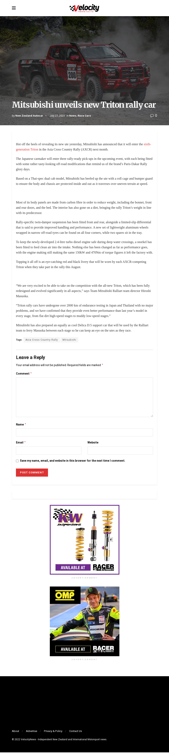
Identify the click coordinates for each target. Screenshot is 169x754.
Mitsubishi (69, 340)
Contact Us (75, 733)
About (15, 733)
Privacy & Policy (53, 733)
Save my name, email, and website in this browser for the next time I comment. (72, 462)
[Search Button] (155, 8)
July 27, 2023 (57, 116)
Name (21, 425)
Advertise (31, 733)
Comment (24, 374)
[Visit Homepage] (84, 8)
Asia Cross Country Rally (41, 340)
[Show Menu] (14, 8)
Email (21, 444)
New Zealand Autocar (29, 116)
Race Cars (84, 116)
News (72, 116)
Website (93, 444)
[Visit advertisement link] (84, 541)
